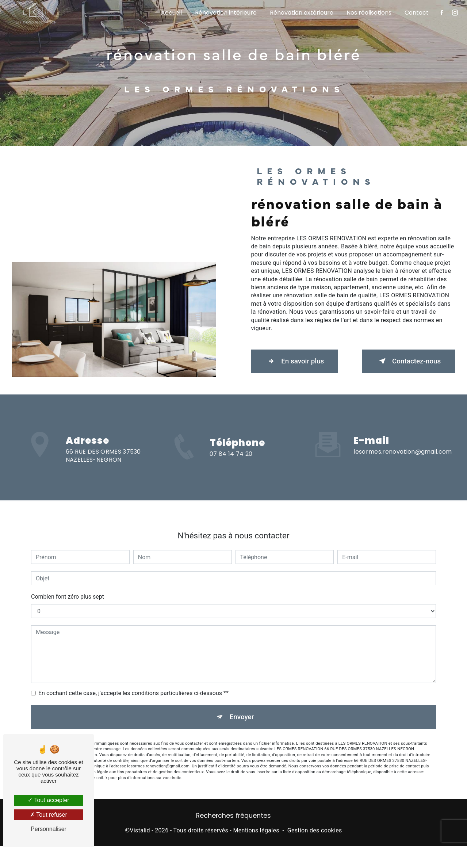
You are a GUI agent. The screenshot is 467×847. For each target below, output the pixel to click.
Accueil (171, 12)
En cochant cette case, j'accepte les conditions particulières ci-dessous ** (133, 685)
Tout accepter (48, 800)
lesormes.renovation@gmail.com (402, 443)
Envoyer (241, 709)
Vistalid (140, 830)
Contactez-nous (407, 361)
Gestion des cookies (314, 830)
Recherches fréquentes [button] (233, 816)
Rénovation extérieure (301, 12)
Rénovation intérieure (225, 12)
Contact (416, 12)
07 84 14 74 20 (231, 462)
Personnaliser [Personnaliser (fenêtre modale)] (48, 829)
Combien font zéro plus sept (67, 588)
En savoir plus (296, 361)
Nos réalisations (368, 12)
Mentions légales (256, 830)
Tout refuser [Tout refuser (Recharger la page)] (48, 815)
